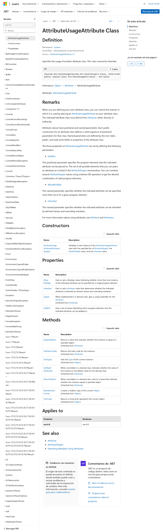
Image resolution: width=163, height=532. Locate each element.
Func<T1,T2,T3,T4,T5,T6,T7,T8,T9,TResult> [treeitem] (20, 392)
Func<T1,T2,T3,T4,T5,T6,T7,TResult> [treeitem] (20, 375)
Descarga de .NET (150, 11)
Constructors (134, 34)
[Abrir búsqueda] (144, 3)
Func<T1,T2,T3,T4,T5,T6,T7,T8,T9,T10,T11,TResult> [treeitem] (20, 409)
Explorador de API (68, 21)
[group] (81, 75)
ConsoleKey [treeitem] (11, 134)
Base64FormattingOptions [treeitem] (17, 58)
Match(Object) (50, 379)
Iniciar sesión (154, 3)
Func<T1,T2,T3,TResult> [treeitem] (16, 352)
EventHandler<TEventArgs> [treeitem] (18, 290)
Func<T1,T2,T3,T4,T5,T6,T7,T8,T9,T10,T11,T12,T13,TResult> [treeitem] (20, 427)
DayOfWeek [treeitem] (11, 207)
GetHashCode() (50, 351)
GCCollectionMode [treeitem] (14, 464)
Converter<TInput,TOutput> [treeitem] (18, 176)
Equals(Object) (50, 339)
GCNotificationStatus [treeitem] (15, 485)
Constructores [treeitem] (14, 43)
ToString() (48, 399)
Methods (133, 41)
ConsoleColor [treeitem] (11, 129)
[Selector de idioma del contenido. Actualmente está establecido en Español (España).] (13, 527)
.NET (54, 21)
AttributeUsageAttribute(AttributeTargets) (52, 248)
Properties (133, 37)
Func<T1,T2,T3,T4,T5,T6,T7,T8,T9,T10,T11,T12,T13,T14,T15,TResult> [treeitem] (20, 444)
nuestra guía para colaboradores (60, 491)
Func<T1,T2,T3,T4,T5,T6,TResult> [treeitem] (20, 367)
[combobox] (19, 25)
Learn (45, 21)
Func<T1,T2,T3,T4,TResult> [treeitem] (17, 357)
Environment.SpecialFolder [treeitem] (17, 264)
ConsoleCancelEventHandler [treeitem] (18, 124)
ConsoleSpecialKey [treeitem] (14, 150)
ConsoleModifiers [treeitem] (13, 145)
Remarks (132, 30)
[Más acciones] (118, 21)
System (57, 47)
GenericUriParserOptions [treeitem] (16, 495)
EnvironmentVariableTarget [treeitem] (17, 274)
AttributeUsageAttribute (64, 92)
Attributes (108, 217)
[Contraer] (35, 19)
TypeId (46, 296)
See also (132, 48)
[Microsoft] (5, 4)
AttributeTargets (79, 170)
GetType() (48, 359)
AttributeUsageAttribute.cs (61, 54)
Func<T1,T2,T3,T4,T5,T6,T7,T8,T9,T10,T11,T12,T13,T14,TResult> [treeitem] (20, 435)
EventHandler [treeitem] (11, 285)
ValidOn (51, 156)
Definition (133, 26)
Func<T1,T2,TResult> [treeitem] (15, 347)
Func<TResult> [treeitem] (12, 336)
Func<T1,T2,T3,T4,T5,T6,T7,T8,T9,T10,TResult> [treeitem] (20, 401)
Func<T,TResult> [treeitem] (13, 342)
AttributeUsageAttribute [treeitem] (18, 38)
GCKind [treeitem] (9, 475)
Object (57, 85)
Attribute (69, 85)
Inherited (52, 200)
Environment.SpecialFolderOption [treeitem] (20, 269)
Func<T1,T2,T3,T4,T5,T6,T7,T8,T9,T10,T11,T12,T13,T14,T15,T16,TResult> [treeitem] (20, 453)
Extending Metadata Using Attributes (65, 448)
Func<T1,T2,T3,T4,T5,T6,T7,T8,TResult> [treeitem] (20, 383)
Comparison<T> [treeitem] (13, 109)
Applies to (133, 45)
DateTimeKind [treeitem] (12, 197)
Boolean (71, 288)
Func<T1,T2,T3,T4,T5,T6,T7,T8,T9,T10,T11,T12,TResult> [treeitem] (20, 418)
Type (71, 359)
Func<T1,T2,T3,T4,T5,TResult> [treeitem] (18, 362)
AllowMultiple (54, 184)
